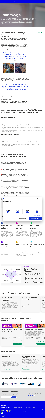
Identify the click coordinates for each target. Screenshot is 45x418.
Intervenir (24, 411)
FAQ (39, 407)
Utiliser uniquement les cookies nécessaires (10, 218)
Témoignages (41, 409)
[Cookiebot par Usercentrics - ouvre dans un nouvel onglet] (38, 198)
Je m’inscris (17, 343)
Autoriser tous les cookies (35, 218)
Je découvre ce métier (7, 369)
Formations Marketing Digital (17, 409)
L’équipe (34, 407)
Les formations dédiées (36, 32)
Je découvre (17, 341)
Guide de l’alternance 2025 (26, 409)
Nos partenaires (35, 409)
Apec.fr (15, 60)
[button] (38, 294)
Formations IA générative (17, 407)
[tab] (28, 395)
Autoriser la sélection (22, 218)
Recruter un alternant (26, 407)
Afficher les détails (37, 215)
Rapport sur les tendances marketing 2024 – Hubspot (15, 91)
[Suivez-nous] (28, 395)
